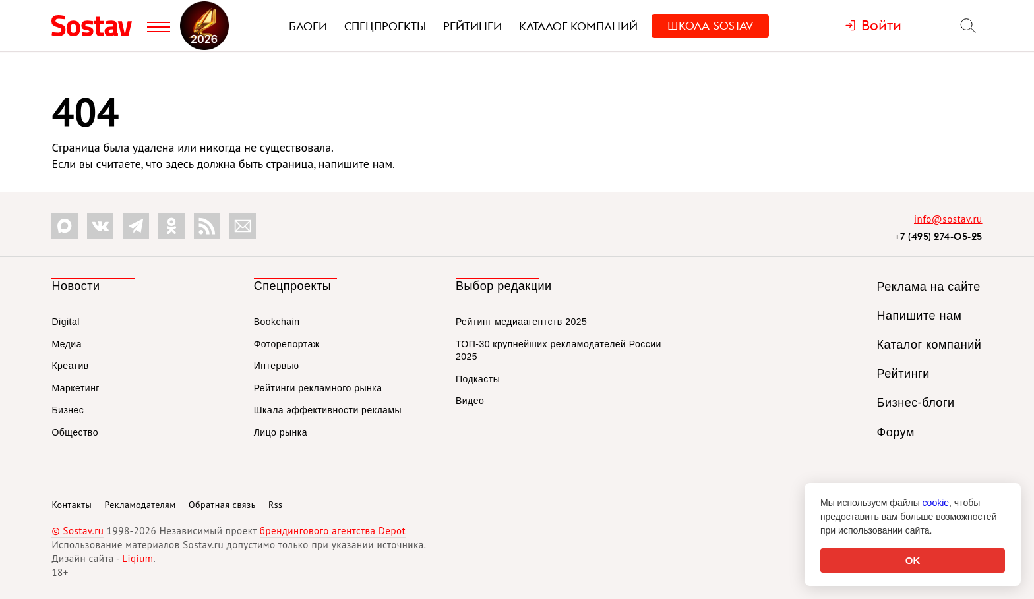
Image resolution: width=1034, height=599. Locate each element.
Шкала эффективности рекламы (328, 410)
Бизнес (67, 410)
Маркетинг (75, 388)
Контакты (71, 505)
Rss (275, 505)
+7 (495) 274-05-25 (938, 236)
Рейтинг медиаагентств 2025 (521, 321)
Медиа (66, 344)
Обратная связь (222, 505)
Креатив (69, 365)
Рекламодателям (139, 505)
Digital (65, 321)
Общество (74, 432)
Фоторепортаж (287, 344)
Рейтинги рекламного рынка (318, 388)
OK (913, 560)
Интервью (276, 365)
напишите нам (355, 163)
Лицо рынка (280, 432)
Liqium (137, 558)
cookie (936, 503)
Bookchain (277, 321)
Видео (470, 400)
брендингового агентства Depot (333, 531)
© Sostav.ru (77, 531)
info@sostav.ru (948, 219)
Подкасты (478, 379)
